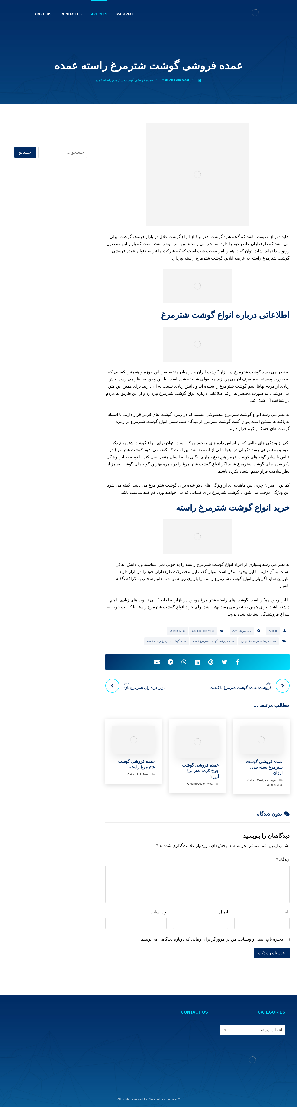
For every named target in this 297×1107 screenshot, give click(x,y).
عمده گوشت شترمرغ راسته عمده (166, 641)
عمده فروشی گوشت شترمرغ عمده (214, 641)
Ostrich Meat (178, 631)
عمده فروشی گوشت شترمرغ (258, 641)
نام (287, 912)
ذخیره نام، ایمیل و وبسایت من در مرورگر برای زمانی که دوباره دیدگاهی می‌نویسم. (211, 939)
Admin (273, 631)
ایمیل (223, 912)
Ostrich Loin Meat (203, 631)
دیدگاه (283, 859)
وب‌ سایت (158, 912)
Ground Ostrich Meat (200, 783)
